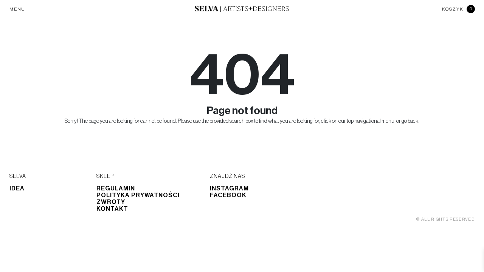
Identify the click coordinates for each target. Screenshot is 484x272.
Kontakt (112, 209)
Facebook (228, 195)
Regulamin (115, 188)
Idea (17, 188)
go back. (410, 121)
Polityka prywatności (138, 195)
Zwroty (110, 202)
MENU (17, 9)
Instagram (229, 188)
